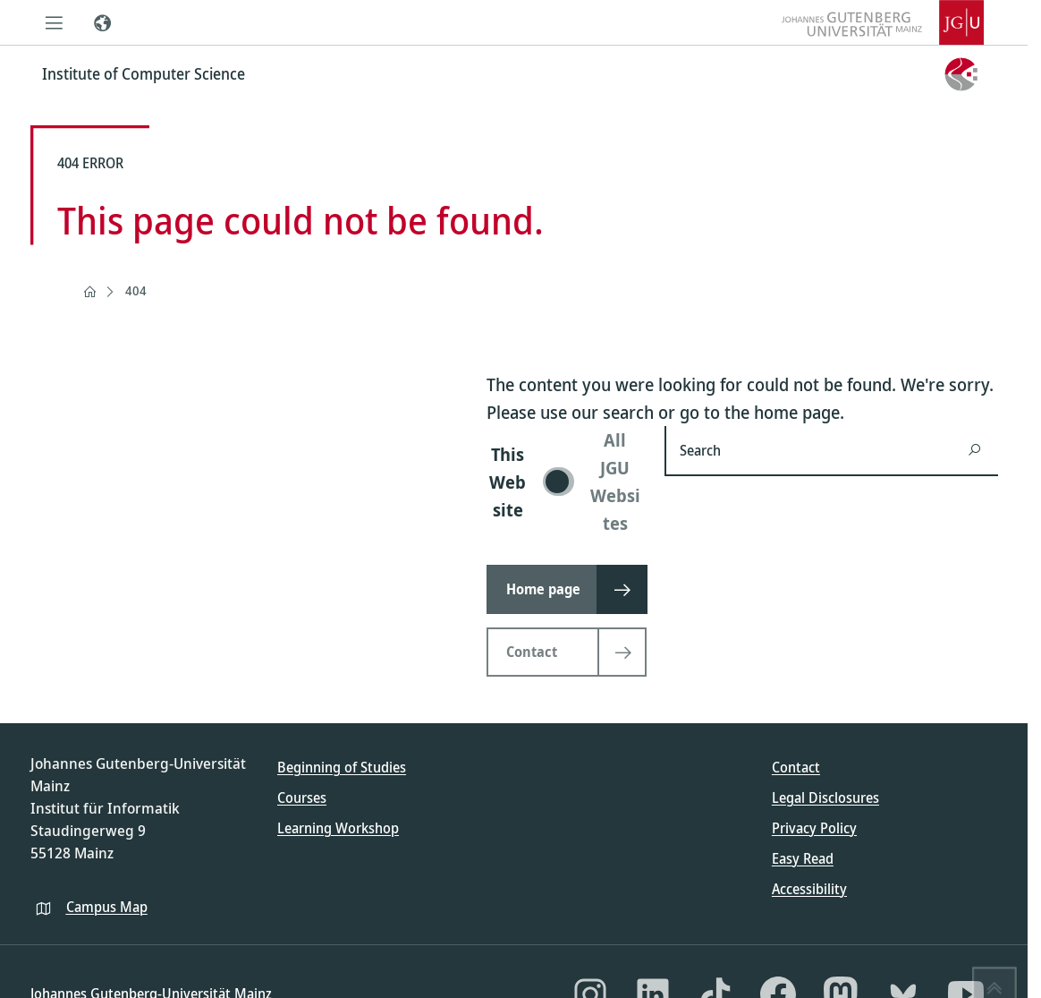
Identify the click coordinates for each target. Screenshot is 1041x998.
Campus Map (107, 907)
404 (136, 290)
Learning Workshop (338, 828)
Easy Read (803, 858)
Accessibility (809, 889)
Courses (301, 797)
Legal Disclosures (825, 797)
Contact (796, 767)
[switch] (565, 481)
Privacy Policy (814, 828)
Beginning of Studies (341, 767)
